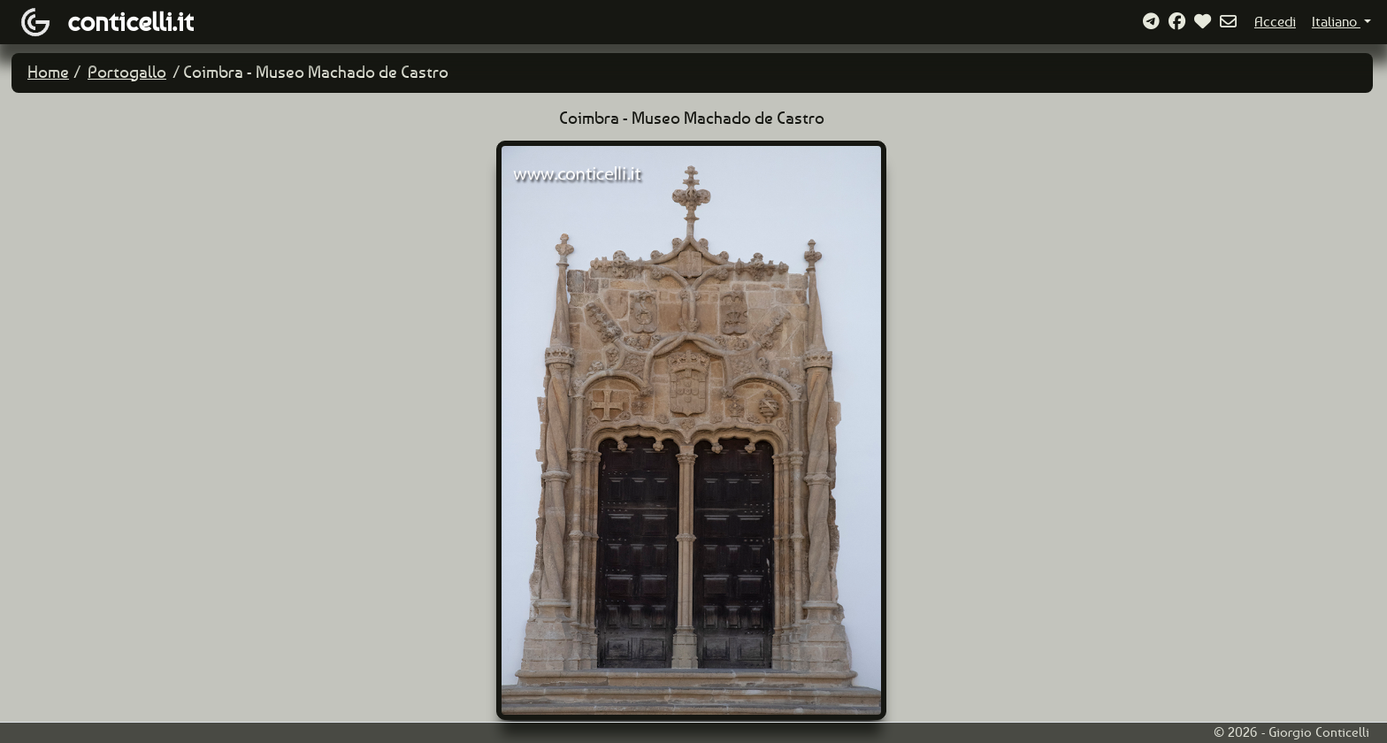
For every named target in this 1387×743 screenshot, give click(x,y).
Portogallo (127, 72)
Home (48, 72)
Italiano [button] (1336, 21)
